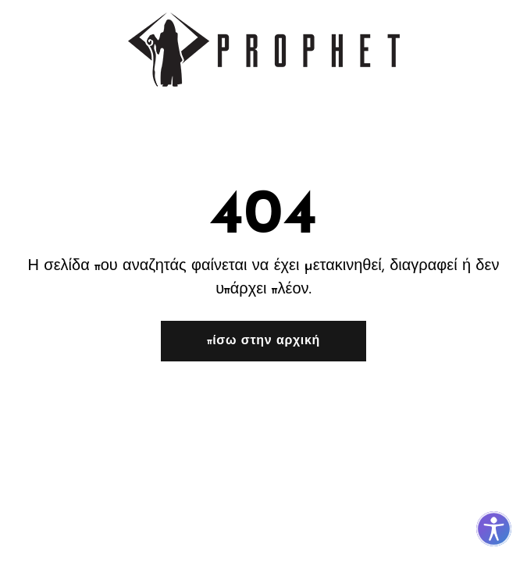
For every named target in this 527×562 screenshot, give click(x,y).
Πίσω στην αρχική (263, 341)
